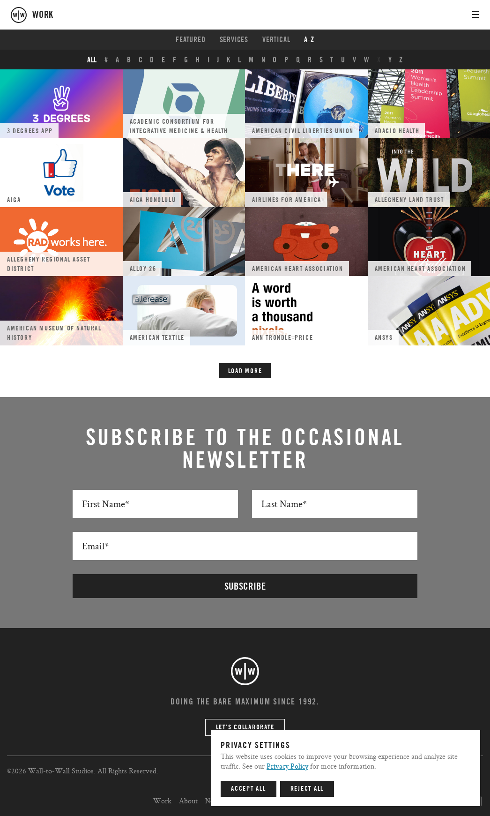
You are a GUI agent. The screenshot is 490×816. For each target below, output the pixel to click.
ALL (92, 60)
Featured (190, 40)
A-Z (309, 40)
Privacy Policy (287, 766)
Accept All (248, 789)
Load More (245, 371)
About (188, 801)
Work (162, 801)
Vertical (276, 40)
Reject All (307, 789)
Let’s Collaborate (245, 727)
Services (234, 40)
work (42, 15)
